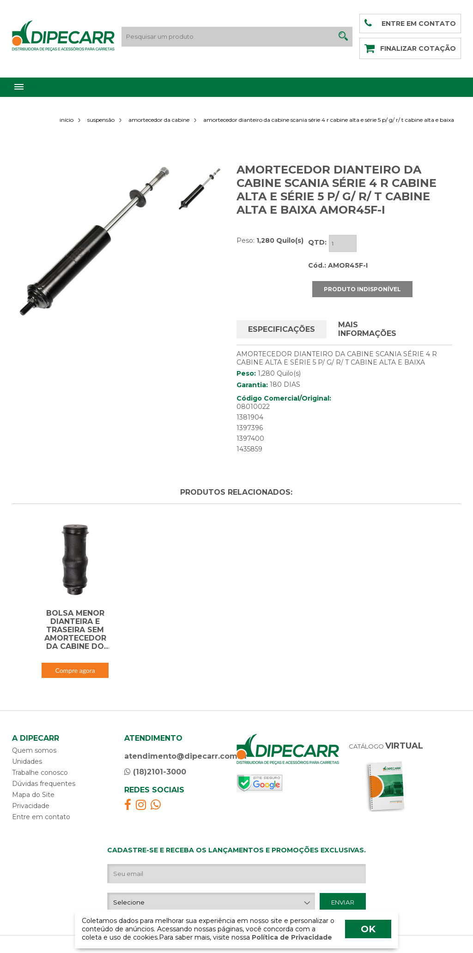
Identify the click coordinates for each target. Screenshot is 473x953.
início (66, 119)
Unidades (27, 761)
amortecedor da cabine (158, 119)
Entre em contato (41, 817)
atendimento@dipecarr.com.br (186, 756)
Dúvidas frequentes (43, 783)
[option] (94, 241)
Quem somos (34, 750)
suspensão (101, 119)
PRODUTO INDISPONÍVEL (362, 289)
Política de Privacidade (291, 937)
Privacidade (30, 806)
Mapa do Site (33, 795)
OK (368, 929)
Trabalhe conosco (40, 772)
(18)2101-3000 (155, 771)
